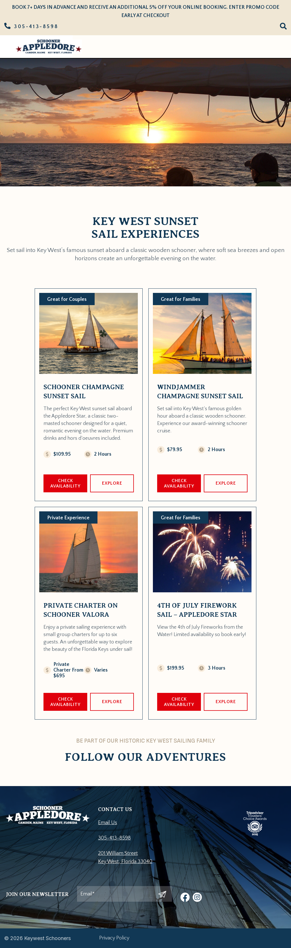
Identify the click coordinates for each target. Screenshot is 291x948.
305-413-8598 (36, 27)
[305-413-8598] (7, 26)
